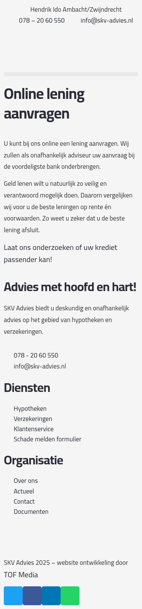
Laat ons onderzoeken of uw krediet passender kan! (60, 253)
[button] (71, 74)
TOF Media (21, 574)
